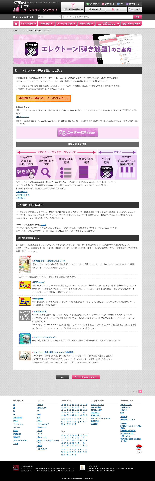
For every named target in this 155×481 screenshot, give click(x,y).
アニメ (15, 421)
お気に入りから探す (131, 23)
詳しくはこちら (22, 116)
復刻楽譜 (94, 424)
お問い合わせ (125, 436)
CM (38, 418)
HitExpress (38, 298)
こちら (43, 225)
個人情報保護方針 (126, 433)
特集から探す (86, 23)
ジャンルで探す (28, 23)
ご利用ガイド (21, 192)
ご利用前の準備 (22, 195)
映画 (39, 414)
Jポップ (40, 405)
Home (16, 23)
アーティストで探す (66, 23)
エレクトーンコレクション (44, 337)
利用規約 (123, 423)
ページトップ (132, 391)
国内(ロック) (41, 437)
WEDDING (17, 434)
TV (38, 411)
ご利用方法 (21, 198)
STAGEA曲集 (96, 407)
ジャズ (39, 434)
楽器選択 (123, 417)
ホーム (16, 30)
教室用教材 (95, 421)
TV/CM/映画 (17, 418)
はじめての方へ (126, 405)
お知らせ (123, 410)
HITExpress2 (39, 282)
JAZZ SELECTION (20, 441)
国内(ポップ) (41, 408)
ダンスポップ (42, 449)
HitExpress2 (95, 415)
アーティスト (18, 424)
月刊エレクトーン (97, 405)
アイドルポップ (43, 424)
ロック (39, 431)
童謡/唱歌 (16, 437)
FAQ (122, 413)
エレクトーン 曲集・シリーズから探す (107, 23)
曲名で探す (46, 23)
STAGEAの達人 (40, 311)
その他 (15, 444)
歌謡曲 (39, 446)
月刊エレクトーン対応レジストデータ (49, 261)
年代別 (15, 431)
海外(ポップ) (41, 427)
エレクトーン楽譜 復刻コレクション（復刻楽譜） (54, 352)
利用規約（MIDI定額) (128, 431)
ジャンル (16, 427)
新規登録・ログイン (127, 419)
